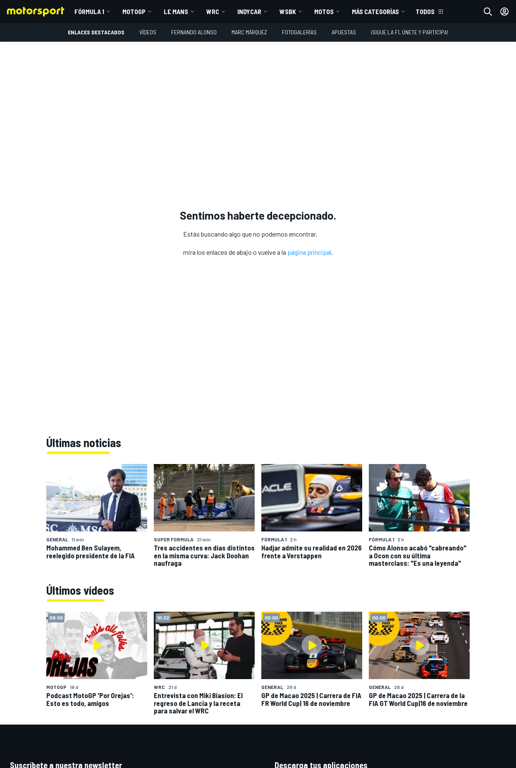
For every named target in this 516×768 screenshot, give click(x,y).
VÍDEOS (147, 32)
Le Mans (176, 11)
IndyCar (249, 11)
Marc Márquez (249, 32)
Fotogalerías (299, 32)
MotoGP (134, 11)
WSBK (288, 11)
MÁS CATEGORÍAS (375, 11)
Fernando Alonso (194, 32)
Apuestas (344, 32)
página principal (309, 252)
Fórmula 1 (89, 11)
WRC (212, 11)
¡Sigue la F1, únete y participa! (409, 32)
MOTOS (324, 11)
